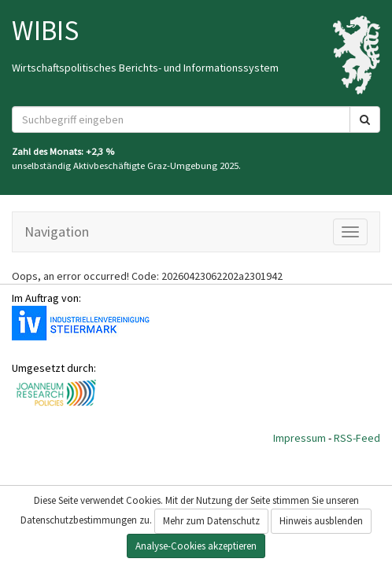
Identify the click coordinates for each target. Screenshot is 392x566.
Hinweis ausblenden (321, 520)
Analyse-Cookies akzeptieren (196, 546)
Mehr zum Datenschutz (211, 520)
